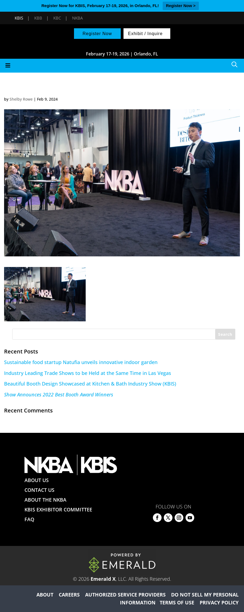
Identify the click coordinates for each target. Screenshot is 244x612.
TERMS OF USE (177, 602)
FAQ (29, 519)
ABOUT (44, 594)
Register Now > (181, 5)
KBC (57, 18)
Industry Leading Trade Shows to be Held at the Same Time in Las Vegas (87, 373)
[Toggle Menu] (122, 66)
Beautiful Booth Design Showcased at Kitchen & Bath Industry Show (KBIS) (90, 383)
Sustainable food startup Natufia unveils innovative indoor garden (80, 362)
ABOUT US (36, 480)
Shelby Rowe (21, 99)
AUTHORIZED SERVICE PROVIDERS (125, 594)
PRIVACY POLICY (219, 602)
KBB (38, 18)
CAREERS (69, 594)
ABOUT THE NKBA (45, 499)
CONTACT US (39, 490)
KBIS (19, 18)
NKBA (77, 18)
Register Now (97, 33)
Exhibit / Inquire (145, 33)
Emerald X (103, 579)
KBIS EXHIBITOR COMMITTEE (58, 509)
